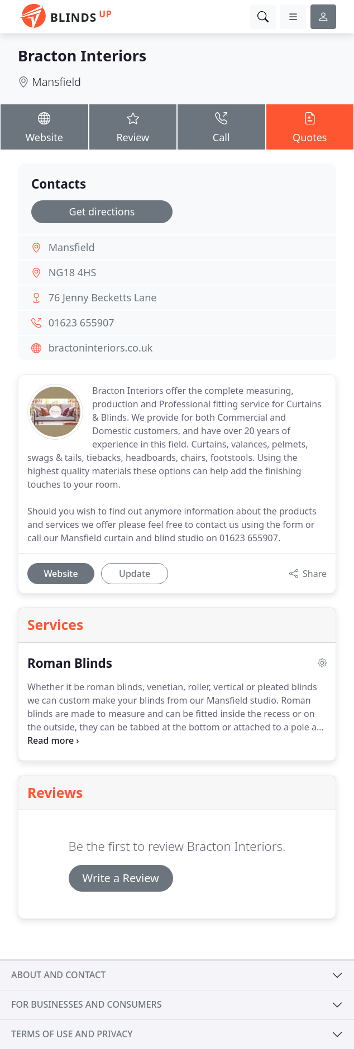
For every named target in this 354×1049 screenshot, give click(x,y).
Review (133, 126)
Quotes (310, 126)
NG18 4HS (73, 272)
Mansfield (56, 81)
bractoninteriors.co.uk (101, 347)
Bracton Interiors (82, 55)
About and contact (58, 975)
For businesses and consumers (86, 1004)
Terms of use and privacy (72, 1034)
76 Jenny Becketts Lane (103, 297)
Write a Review (121, 878)
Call (221, 126)
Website (44, 126)
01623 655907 (81, 322)
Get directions (102, 211)
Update (134, 573)
